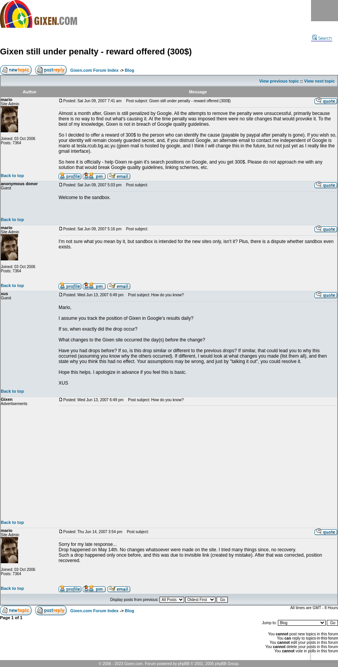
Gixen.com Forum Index (94, 70)
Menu (324, 10)
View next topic (319, 81)
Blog (129, 70)
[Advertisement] (198, 463)
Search (322, 38)
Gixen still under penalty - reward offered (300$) (96, 51)
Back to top (12, 175)
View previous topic (279, 81)
